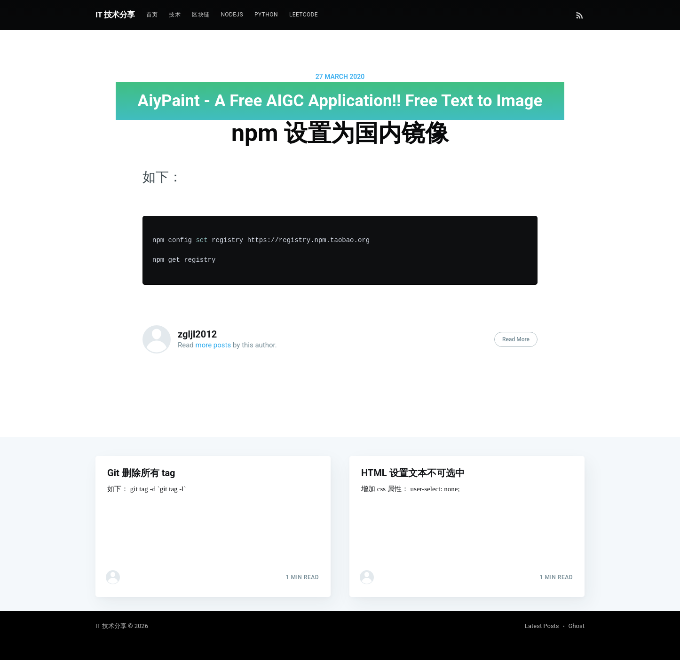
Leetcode (303, 14)
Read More (516, 339)
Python (266, 14)
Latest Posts (542, 625)
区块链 (200, 14)
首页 (152, 14)
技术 (175, 14)
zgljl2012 (197, 334)
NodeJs (232, 14)
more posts (213, 345)
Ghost (577, 625)
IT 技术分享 (115, 14)
